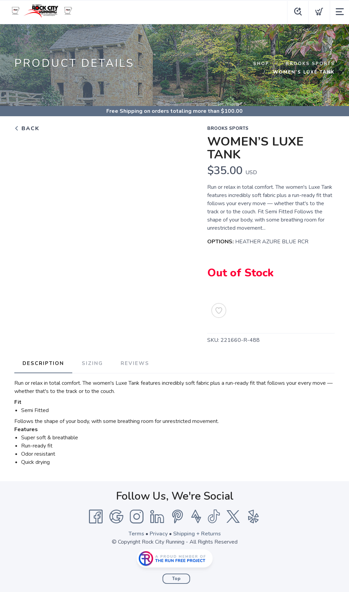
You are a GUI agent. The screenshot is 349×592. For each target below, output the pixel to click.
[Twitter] (233, 516)
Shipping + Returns (197, 533)
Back (27, 128)
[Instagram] (136, 516)
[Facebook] (96, 516)
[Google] (116, 516)
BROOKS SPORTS (310, 64)
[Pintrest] (177, 516)
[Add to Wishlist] (218, 310)
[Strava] (196, 516)
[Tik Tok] (213, 516)
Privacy (159, 533)
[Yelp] (253, 516)
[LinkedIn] (157, 516)
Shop (261, 64)
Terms (136, 533)
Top (176, 579)
